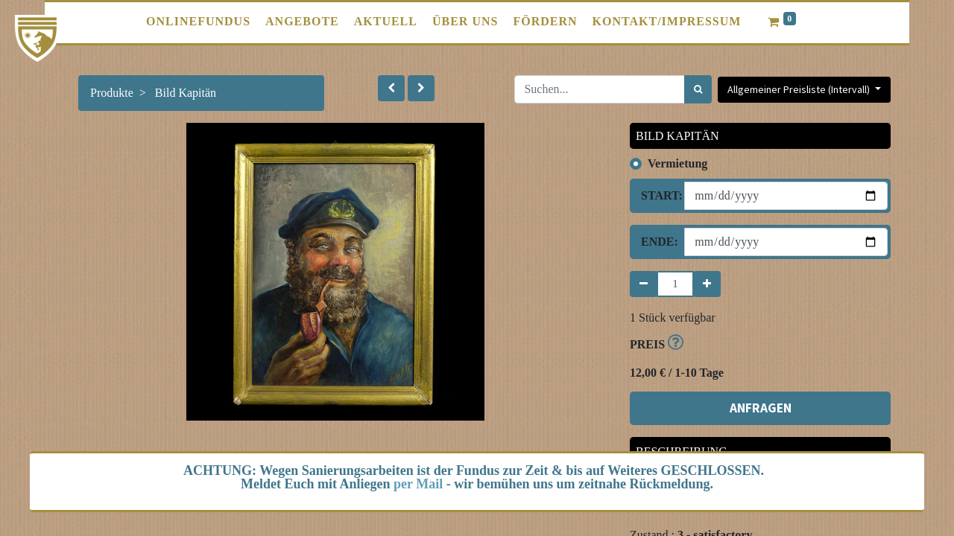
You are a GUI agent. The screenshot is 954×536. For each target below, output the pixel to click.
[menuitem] (198, 22)
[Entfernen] (643, 284)
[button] (391, 88)
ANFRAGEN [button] (761, 408)
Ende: (657, 241)
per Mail (418, 483)
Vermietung (677, 163)
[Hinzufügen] (707, 284)
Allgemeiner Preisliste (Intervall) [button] (799, 89)
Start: (657, 195)
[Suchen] (698, 89)
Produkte (111, 92)
